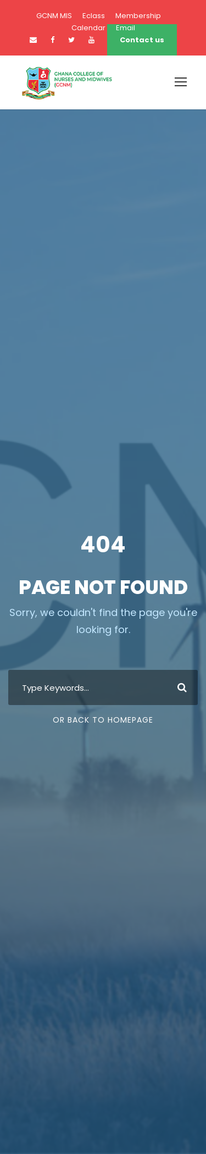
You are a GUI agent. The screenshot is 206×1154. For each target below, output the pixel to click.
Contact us (142, 40)
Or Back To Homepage (103, 719)
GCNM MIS (54, 15)
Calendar (88, 28)
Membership (138, 15)
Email (125, 28)
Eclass (93, 15)
